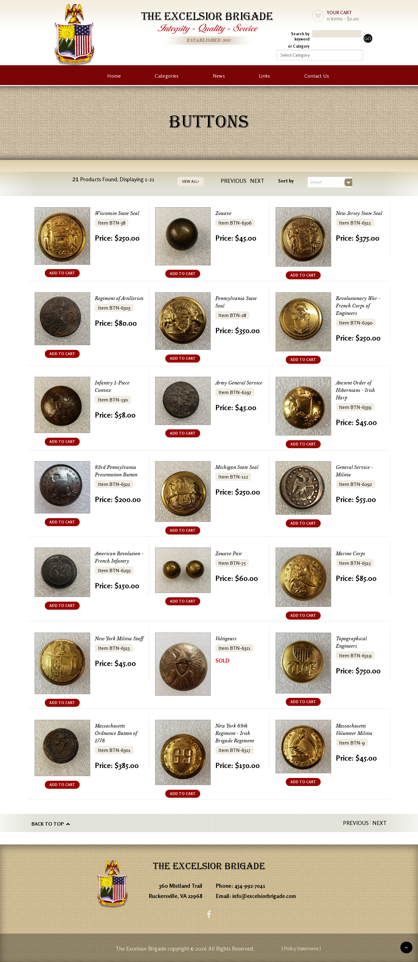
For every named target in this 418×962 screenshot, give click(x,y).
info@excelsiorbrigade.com (266, 894)
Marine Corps (352, 553)
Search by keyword (300, 36)
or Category (299, 46)
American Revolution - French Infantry (120, 561)
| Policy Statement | (331, 948)
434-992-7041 (251, 884)
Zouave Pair (230, 553)
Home (114, 76)
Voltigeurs (227, 638)
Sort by (286, 181)
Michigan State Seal (240, 467)
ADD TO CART (62, 273)
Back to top (48, 823)
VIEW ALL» (190, 181)
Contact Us (316, 76)
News (219, 76)
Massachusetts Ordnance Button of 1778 (119, 733)
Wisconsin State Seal (120, 213)
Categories (167, 76)
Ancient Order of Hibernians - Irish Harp (358, 390)
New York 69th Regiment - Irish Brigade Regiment (237, 733)
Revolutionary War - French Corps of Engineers (359, 305)
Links (264, 76)
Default (316, 182)
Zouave (224, 213)
